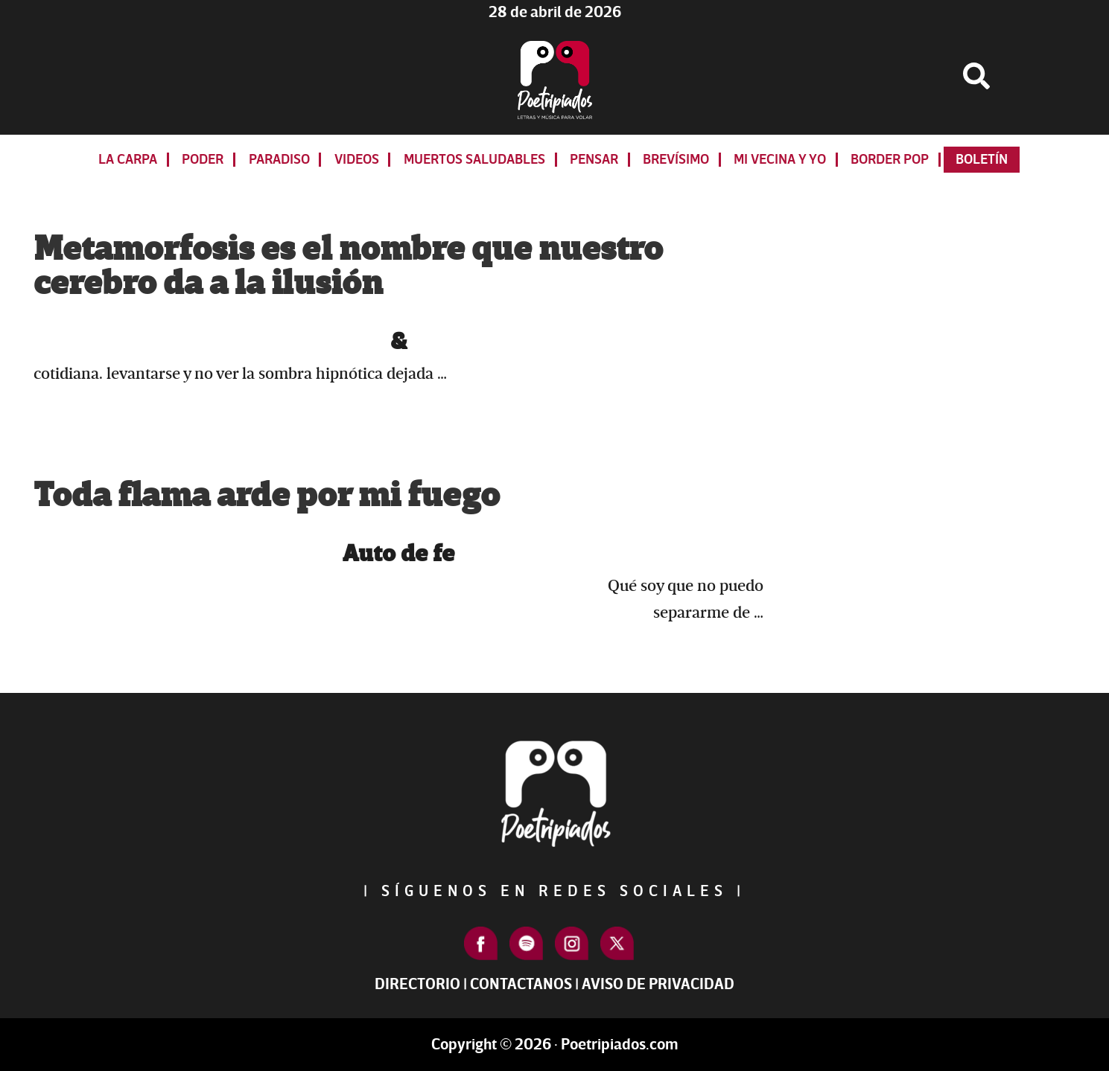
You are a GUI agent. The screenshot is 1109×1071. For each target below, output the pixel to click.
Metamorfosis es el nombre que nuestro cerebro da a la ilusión (348, 266)
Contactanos (521, 984)
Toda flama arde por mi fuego (267, 495)
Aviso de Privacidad (658, 984)
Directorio (417, 984)
